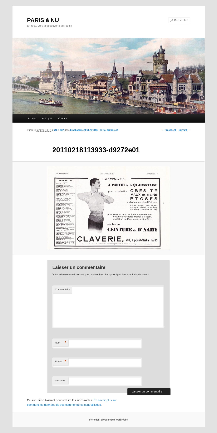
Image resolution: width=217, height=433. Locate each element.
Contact (62, 118)
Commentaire (62, 289)
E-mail (60, 361)
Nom (60, 343)
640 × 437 (59, 130)
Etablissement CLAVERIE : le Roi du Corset (94, 130)
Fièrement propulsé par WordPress (108, 419)
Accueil (32, 118)
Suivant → (184, 130)
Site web (60, 380)
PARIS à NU (43, 20)
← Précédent (169, 130)
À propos (47, 118)
